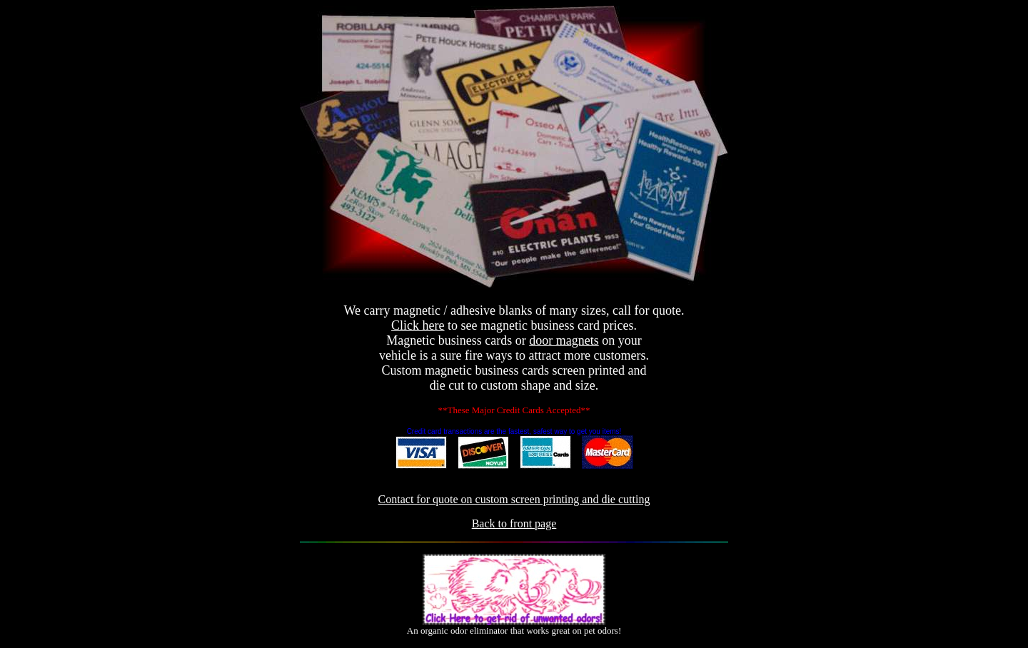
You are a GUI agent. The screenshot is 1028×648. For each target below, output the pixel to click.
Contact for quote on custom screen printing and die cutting (514, 499)
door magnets (563, 340)
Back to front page (514, 523)
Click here (417, 325)
